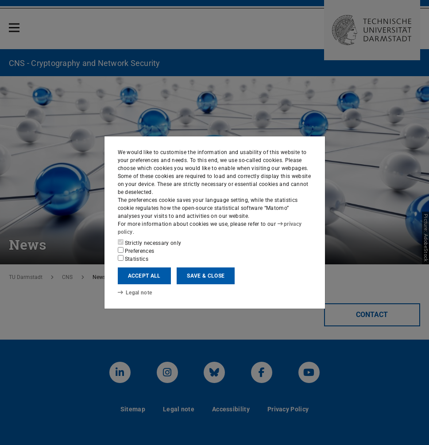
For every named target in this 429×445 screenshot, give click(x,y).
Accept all (144, 276)
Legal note (135, 293)
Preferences (136, 250)
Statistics (133, 258)
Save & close (205, 276)
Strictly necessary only (150, 242)
